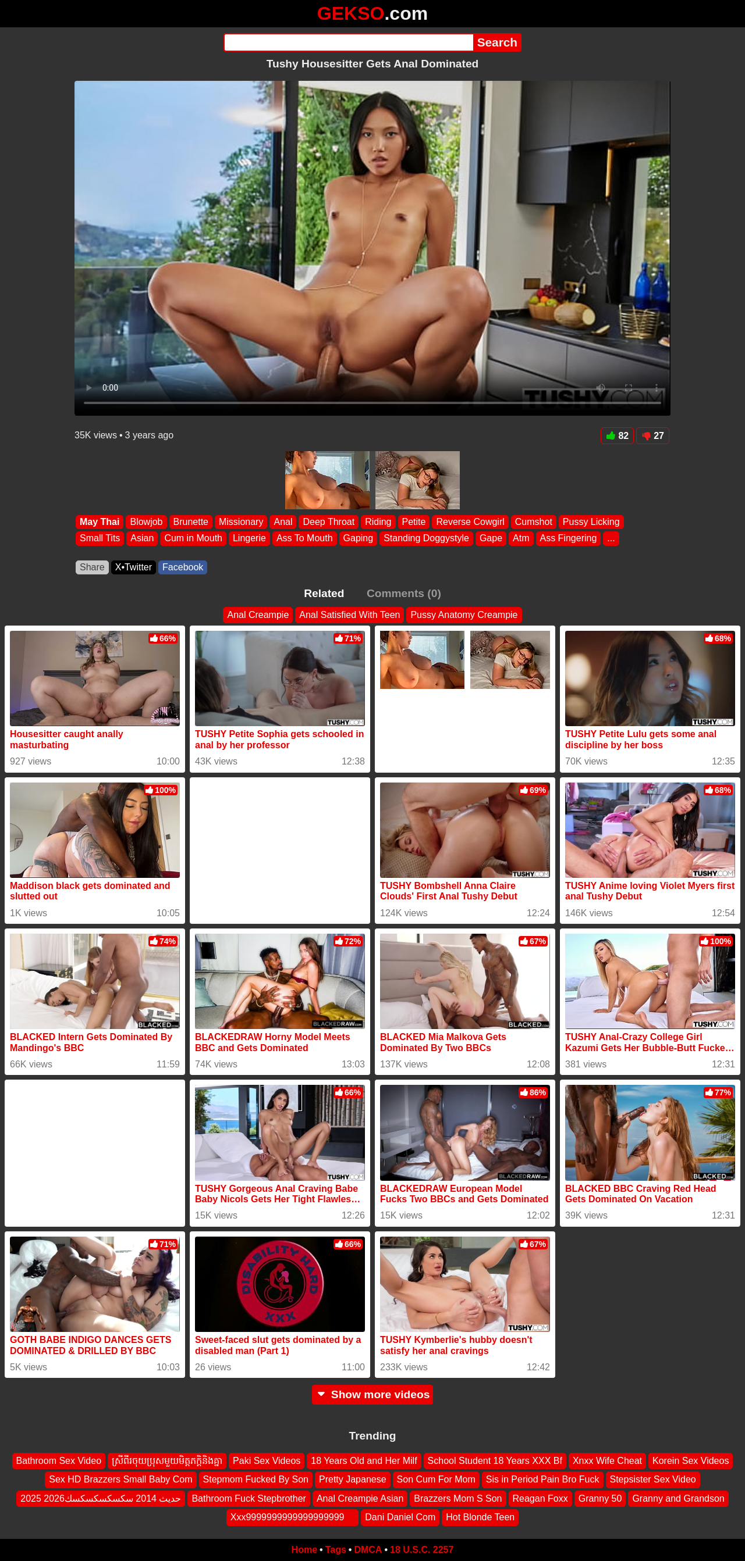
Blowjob (146, 522)
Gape (491, 539)
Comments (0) (404, 593)
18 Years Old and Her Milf (364, 1461)
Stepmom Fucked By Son (255, 1479)
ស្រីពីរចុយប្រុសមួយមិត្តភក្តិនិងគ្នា (167, 1461)
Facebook (182, 567)
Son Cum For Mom (436, 1479)
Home (304, 1550)
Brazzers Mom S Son (458, 1498)
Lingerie (249, 539)
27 (652, 436)
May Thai (99, 522)
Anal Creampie (258, 615)
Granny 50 (600, 1498)
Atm (521, 539)
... (611, 539)
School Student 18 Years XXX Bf (495, 1461)
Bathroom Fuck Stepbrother (248, 1498)
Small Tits (100, 539)
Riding (378, 522)
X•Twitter (133, 567)
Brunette (190, 522)
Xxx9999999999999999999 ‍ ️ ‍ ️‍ (292, 1517)
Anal (283, 522)
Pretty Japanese (352, 1479)
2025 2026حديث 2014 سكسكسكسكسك (100, 1498)
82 (617, 436)
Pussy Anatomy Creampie (463, 615)
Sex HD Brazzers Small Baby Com (120, 1479)
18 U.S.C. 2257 (421, 1550)
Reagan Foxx (540, 1498)
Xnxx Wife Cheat (607, 1461)
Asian (142, 539)
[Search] (348, 42)
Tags (335, 1550)
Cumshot (533, 522)
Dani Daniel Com (400, 1517)
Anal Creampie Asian (360, 1498)
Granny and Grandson (678, 1498)
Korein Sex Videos (690, 1461)
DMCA (368, 1550)
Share (92, 567)
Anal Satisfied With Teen (349, 615)
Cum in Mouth (193, 539)
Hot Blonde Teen (480, 1517)
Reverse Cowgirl (470, 522)
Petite (414, 522)
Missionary (241, 522)
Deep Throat (328, 522)
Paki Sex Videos (266, 1461)
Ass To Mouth (304, 539)
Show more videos (372, 1394)
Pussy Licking (591, 522)
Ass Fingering (568, 539)
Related (324, 593)
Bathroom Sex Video (58, 1461)
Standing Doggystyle (426, 539)
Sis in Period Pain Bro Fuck (542, 1479)
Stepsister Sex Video (653, 1479)
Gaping (358, 539)
